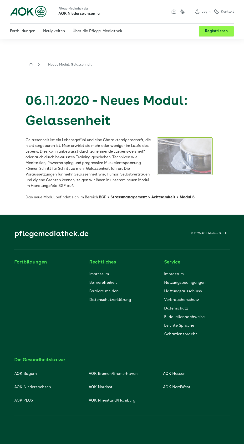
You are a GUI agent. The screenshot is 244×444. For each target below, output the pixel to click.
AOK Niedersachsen (79, 14)
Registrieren (216, 31)
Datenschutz (176, 308)
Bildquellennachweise (184, 317)
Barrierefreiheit (103, 283)
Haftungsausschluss (183, 291)
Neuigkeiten (54, 31)
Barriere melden (104, 291)
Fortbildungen (23, 31)
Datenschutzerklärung (110, 300)
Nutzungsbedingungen (185, 283)
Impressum (99, 274)
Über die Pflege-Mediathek (97, 31)
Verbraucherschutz (181, 300)
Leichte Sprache (179, 326)
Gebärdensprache (181, 334)
